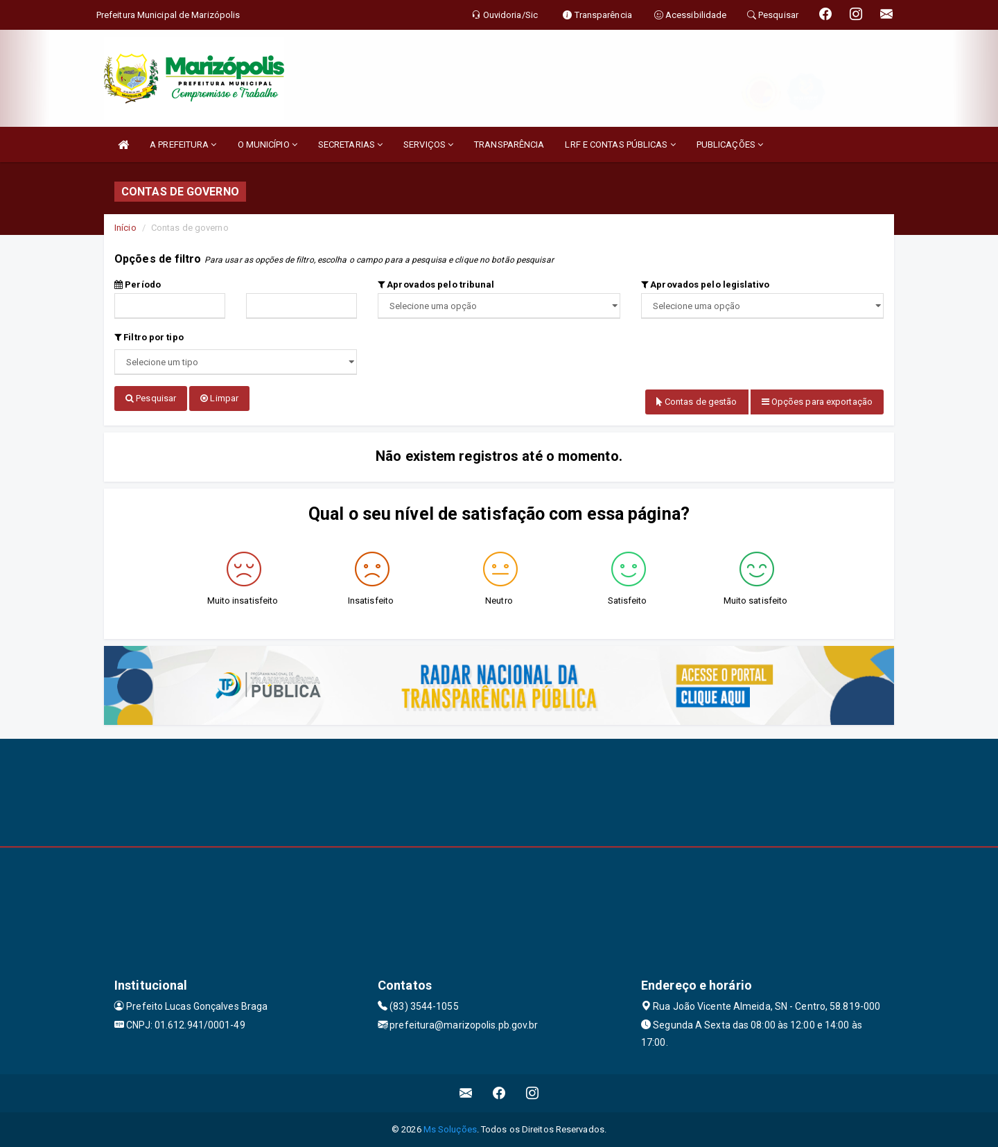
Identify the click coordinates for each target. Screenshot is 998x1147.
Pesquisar (150, 398)
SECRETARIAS (350, 144)
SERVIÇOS (428, 144)
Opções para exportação (817, 401)
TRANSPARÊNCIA (509, 144)
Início (125, 227)
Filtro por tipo (149, 337)
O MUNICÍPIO (267, 144)
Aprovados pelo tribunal (436, 284)
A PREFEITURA (183, 144)
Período (137, 284)
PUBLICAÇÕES (730, 144)
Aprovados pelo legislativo (705, 284)
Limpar (219, 398)
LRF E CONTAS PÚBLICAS (620, 144)
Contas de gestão (696, 401)
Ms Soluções (450, 1129)
